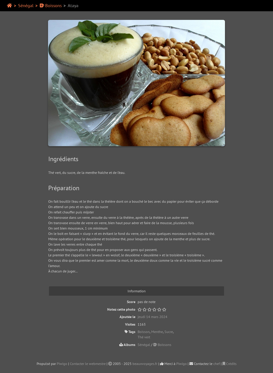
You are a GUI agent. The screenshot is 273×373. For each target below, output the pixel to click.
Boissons (51, 5)
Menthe (157, 331)
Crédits (230, 363)
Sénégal (26, 5)
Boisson (144, 331)
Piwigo (62, 363)
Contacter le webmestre (88, 363)
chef (216, 363)
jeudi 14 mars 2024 (152, 316)
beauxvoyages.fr (144, 363)
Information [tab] (137, 291)
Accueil (9, 5)
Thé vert (144, 337)
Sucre (168, 331)
